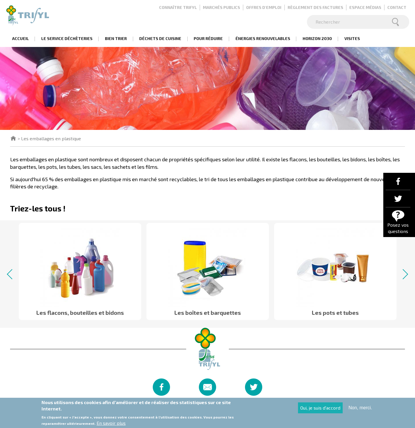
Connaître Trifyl (178, 7)
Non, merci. (360, 409)
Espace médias (365, 7)
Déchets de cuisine (160, 38)
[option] (80, 268)
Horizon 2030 (317, 38)
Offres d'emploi (263, 7)
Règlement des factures (315, 7)
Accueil (20, 38)
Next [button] (403, 274)
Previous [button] (12, 274)
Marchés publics (221, 7)
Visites (352, 38)
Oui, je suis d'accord (320, 409)
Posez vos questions (398, 228)
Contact (396, 7)
